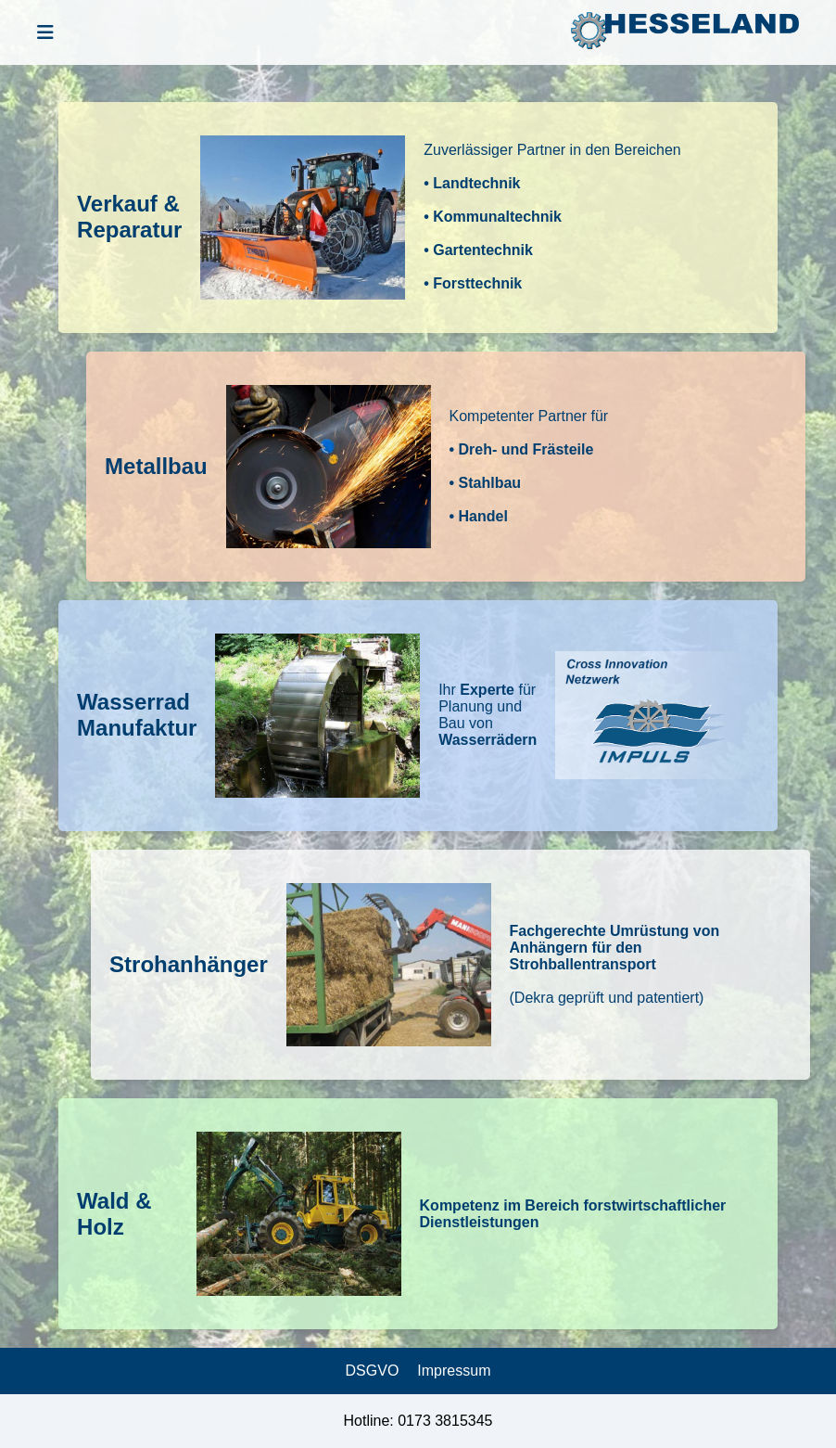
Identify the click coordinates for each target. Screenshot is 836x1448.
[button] (418, 217)
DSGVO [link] (372, 1370)
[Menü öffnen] (45, 33)
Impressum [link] (453, 1370)
